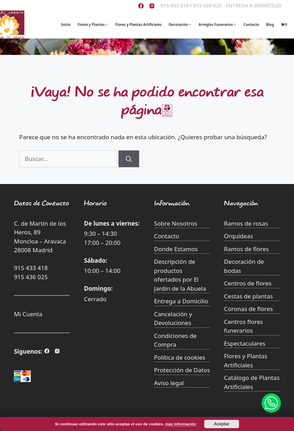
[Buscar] (129, 158)
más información (180, 424)
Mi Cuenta (28, 314)
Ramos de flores (246, 249)
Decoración (183, 24)
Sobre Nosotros (176, 223)
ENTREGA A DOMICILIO (253, 5)
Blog (270, 24)
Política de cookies (179, 357)
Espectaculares (244, 343)
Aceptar (221, 424)
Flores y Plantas (96, 24)
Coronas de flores (248, 309)
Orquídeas (238, 236)
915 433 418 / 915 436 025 (191, 5)
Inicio (65, 24)
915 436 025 (31, 277)
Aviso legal (169, 383)
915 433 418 (31, 268)
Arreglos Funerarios (221, 24)
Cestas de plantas (248, 296)
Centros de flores (248, 283)
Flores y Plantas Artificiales (138, 24)
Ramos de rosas (246, 223)
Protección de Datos (182, 370)
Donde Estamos (176, 249)
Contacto (251, 24)
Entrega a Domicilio (181, 301)
